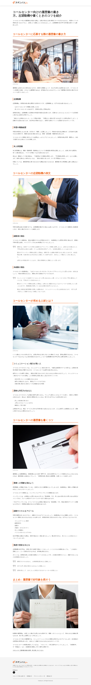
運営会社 (49, 676)
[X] (14, 672)
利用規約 (29, 676)
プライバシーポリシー (39, 676)
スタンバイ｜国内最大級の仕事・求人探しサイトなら (28, 650)
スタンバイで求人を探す (19, 676)
